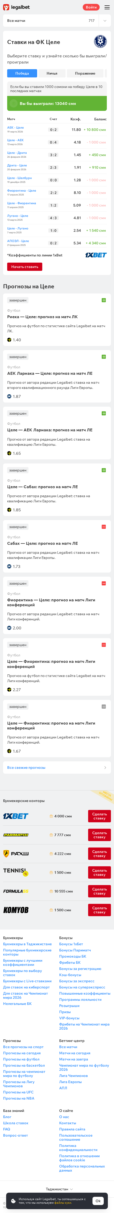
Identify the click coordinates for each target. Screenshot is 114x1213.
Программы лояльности (80, 999)
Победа (22, 73)
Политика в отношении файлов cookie (79, 1158)
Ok (98, 1201)
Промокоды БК (72, 956)
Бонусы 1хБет (71, 944)
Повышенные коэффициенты (84, 993)
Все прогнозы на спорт (23, 1047)
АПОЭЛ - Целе (18, 241)
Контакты (67, 1123)
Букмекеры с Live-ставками (27, 981)
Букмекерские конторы (24, 800)
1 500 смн (61, 872)
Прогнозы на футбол (21, 1059)
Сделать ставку (99, 853)
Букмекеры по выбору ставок (22, 972)
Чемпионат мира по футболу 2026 (84, 1067)
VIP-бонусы (69, 1018)
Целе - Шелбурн (19, 178)
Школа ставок (15, 1123)
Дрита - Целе (17, 165)
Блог (7, 1116)
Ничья (52, 73)
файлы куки (62, 1203)
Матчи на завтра (73, 1059)
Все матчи (68, 1047)
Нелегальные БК (17, 1003)
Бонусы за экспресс (77, 981)
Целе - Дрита (17, 153)
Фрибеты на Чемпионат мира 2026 (84, 1026)
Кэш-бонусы (70, 975)
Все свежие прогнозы (26, 767)
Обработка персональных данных (82, 1168)
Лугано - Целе (17, 216)
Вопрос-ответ (15, 1135)
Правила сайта (72, 1129)
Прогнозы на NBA (18, 1098)
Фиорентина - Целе (21, 190)
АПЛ (63, 1088)
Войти (91, 7)
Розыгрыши (69, 1005)
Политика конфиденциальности (78, 1147)
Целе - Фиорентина (21, 203)
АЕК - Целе (15, 127)
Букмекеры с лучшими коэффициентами (22, 962)
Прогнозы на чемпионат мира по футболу (24, 1073)
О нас (64, 1116)
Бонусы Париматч (75, 950)
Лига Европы (70, 1082)
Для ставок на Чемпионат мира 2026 (25, 995)
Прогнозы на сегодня (22, 1053)
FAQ (6, 1129)
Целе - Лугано (17, 228)
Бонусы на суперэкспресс (82, 987)
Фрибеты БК (70, 962)
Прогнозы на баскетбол (24, 1065)
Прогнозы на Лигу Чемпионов (19, 1084)
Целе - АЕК (15, 140)
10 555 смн (61, 891)
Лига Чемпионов (73, 1075)
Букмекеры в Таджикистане (27, 944)
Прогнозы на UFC (18, 1092)
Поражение (85, 73)
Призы (65, 1012)
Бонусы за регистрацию (80, 968)
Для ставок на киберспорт (26, 987)
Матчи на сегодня (74, 1053)
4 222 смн (61, 854)
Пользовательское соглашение (75, 1137)
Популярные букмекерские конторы (27, 952)
